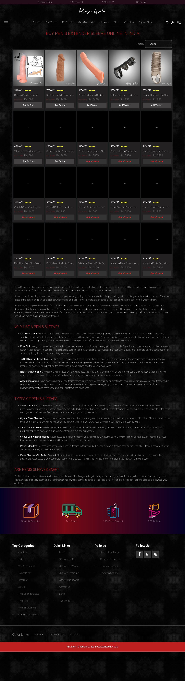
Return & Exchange (110, 552)
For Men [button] (37, 22)
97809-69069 (108, 2)
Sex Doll (22, 586)
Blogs (62, 593)
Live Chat (85, 633)
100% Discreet (76, 2)
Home (62, 552)
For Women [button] (51, 22)
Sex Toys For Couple (70, 573)
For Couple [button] (67, 22)
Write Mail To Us (64, 633)
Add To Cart (28, 105)
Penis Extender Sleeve (29, 593)
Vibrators (104, 22)
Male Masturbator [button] (86, 22)
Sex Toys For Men (69, 559)
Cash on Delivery (45, 2)
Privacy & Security (110, 573)
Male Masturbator (28, 566)
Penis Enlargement (28, 606)
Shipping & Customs (111, 559)
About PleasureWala (70, 579)
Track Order (65, 600)
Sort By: (141, 44)
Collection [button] (129, 22)
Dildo (21, 559)
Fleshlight (23, 579)
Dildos (116, 22)
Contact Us (65, 586)
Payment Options (110, 566)
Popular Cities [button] (145, 22)
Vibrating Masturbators (31, 613)
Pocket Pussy (25, 573)
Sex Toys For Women (71, 566)
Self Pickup (141, 2)
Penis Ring (23, 600)
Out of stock (92, 161)
